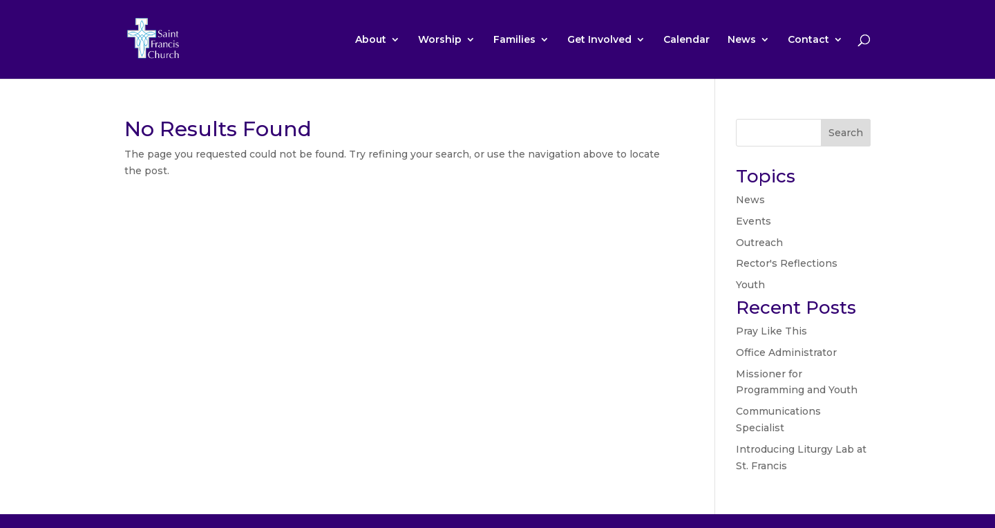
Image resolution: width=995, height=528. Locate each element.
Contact (808, 40)
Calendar (686, 40)
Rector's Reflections (786, 263)
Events (753, 221)
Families (514, 40)
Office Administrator (786, 352)
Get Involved (599, 40)
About (370, 40)
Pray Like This (771, 331)
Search (845, 132)
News (742, 40)
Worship (440, 40)
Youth (750, 285)
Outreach (759, 242)
